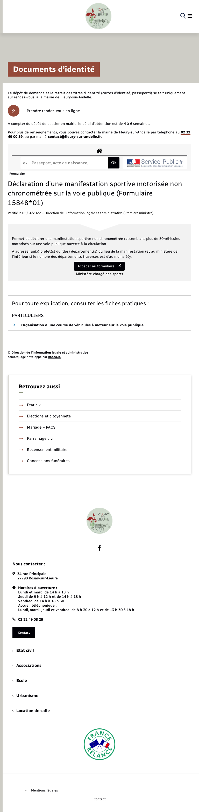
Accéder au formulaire (99, 266)
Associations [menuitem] (26, 665)
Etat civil (30, 405)
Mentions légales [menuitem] (44, 790)
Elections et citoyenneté (45, 416)
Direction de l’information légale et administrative (49, 352)
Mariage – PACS (37, 427)
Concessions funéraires (44, 460)
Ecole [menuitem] (19, 680)
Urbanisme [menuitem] (25, 695)
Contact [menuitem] (100, 799)
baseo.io (54, 357)
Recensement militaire (43, 449)
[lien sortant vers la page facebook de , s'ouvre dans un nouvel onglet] (99, 548)
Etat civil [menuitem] (23, 650)
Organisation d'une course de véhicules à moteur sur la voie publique (82, 325)
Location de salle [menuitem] (31, 710)
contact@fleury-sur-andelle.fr (74, 136)
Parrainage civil (36, 438)
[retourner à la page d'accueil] (98, 16)
